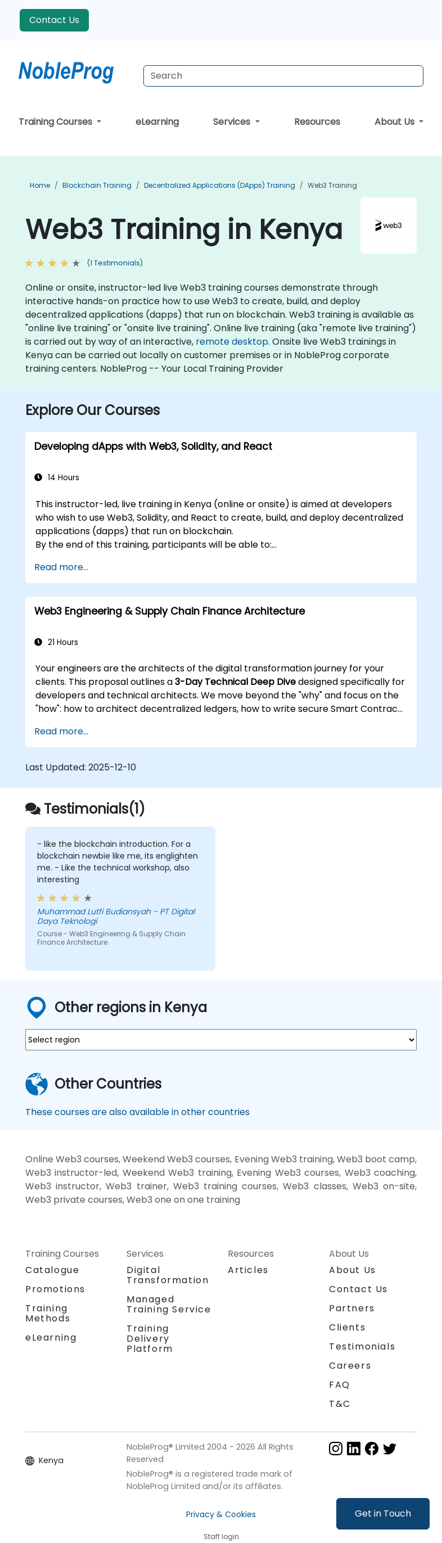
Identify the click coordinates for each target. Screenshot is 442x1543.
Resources (317, 121)
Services (232, 121)
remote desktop (232, 341)
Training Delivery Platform (150, 1338)
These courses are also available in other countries (137, 1112)
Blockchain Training (97, 185)
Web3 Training (332, 185)
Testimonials (362, 1346)
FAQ (339, 1384)
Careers (350, 1365)
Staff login (221, 1536)
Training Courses (56, 121)
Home (40, 185)
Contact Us (54, 19)
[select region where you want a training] (221, 1039)
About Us (396, 121)
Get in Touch (383, 1513)
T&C (340, 1403)
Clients (347, 1327)
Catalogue (52, 1270)
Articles (248, 1270)
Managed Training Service (169, 1304)
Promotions (55, 1289)
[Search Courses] (283, 76)
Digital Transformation (168, 1275)
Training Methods (47, 1313)
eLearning (157, 121)
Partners (352, 1308)
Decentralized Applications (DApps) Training (219, 185)
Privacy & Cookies (221, 1514)
